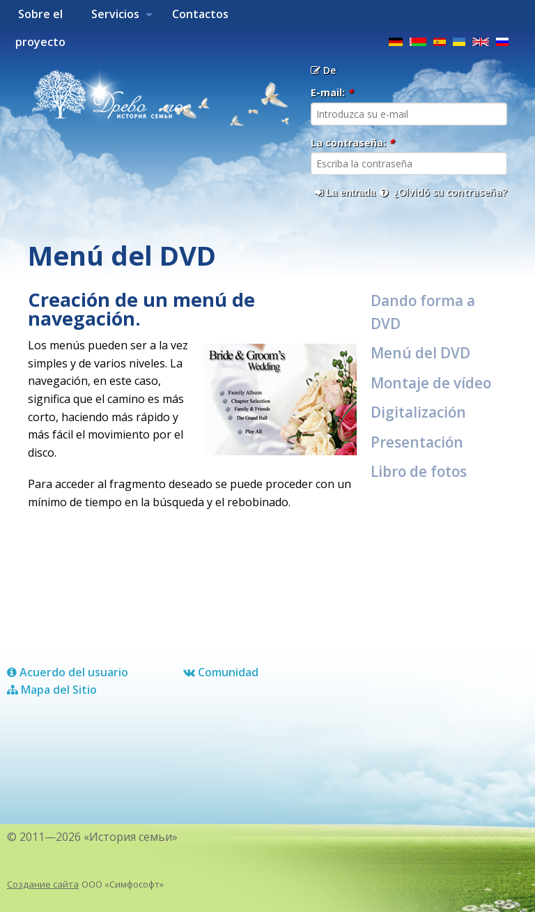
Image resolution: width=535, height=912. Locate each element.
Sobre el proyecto (40, 18)
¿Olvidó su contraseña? (443, 192)
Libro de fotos (419, 471)
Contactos (200, 14)
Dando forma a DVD (423, 312)
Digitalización (418, 412)
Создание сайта (43, 884)
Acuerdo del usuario (67, 672)
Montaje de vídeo (431, 383)
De (323, 70)
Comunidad (220, 672)
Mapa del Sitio (52, 689)
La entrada (345, 192)
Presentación (417, 442)
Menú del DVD (420, 353)
